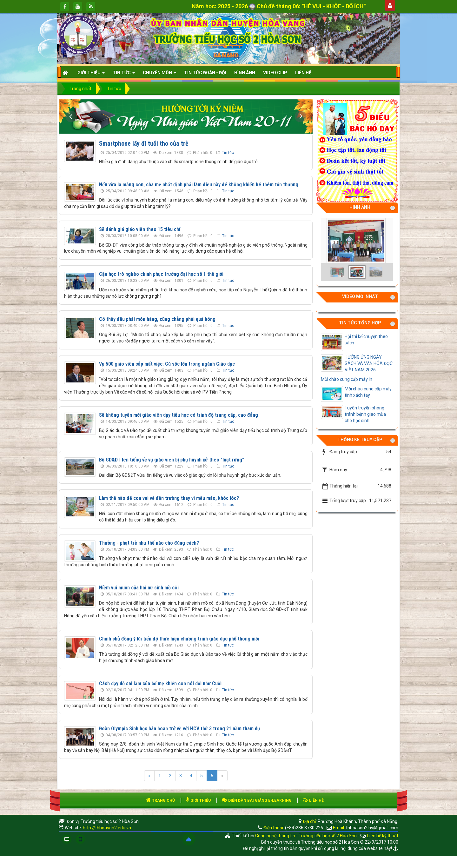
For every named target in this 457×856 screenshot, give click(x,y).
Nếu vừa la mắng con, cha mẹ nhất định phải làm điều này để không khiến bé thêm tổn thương (198, 185)
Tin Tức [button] (124, 74)
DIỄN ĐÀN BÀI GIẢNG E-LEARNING (257, 800)
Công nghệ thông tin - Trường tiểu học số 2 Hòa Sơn (306, 835)
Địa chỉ (309, 821)
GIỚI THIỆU (198, 800)
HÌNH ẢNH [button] (244, 72)
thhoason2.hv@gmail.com (372, 827)
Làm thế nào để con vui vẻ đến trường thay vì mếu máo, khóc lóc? (169, 498)
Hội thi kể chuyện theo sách (366, 339)
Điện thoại (273, 827)
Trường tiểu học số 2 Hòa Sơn (110, 821)
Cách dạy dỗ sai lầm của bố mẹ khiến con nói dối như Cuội (160, 683)
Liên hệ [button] (303, 72)
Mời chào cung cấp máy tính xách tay (368, 392)
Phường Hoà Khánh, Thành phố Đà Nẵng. (358, 821)
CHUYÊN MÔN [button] (159, 74)
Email (338, 827)
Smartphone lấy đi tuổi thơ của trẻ (144, 143)
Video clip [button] (275, 72)
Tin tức (228, 152)
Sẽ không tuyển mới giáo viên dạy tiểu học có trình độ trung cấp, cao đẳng (178, 415)
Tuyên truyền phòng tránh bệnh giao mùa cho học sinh (365, 414)
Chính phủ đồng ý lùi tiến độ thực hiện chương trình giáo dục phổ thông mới (179, 639)
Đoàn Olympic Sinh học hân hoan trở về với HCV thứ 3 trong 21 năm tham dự (179, 729)
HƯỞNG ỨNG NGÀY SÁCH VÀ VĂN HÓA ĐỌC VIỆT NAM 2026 (369, 363)
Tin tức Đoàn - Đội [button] (205, 72)
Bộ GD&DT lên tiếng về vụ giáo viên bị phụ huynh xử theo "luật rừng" (171, 460)
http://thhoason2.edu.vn (107, 827)
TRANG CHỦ (160, 800)
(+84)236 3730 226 (304, 827)
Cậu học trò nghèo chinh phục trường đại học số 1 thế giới (161, 274)
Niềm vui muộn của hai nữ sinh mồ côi (139, 588)
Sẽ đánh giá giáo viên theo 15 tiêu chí (139, 229)
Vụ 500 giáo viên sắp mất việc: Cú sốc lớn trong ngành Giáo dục (167, 364)
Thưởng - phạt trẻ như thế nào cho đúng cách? (149, 543)
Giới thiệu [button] (91, 74)
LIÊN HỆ (313, 800)
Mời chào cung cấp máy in (346, 379)
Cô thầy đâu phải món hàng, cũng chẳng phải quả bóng (157, 319)
